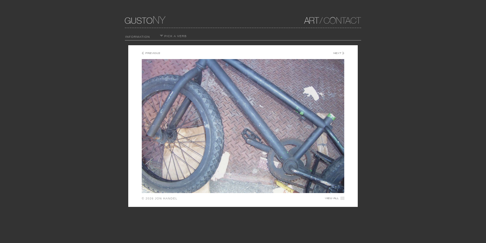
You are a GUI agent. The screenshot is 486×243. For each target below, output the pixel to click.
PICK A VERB (173, 36)
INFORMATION (137, 36)
